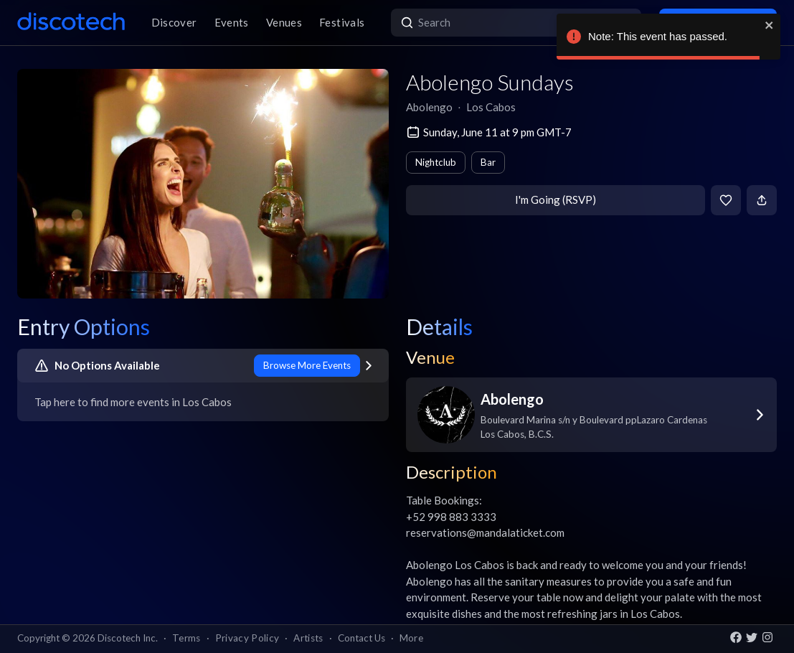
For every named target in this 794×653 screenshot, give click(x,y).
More (411, 638)
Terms (186, 638)
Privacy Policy (247, 638)
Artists (308, 638)
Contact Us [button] (361, 638)
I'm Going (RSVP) (555, 199)
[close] (770, 25)
